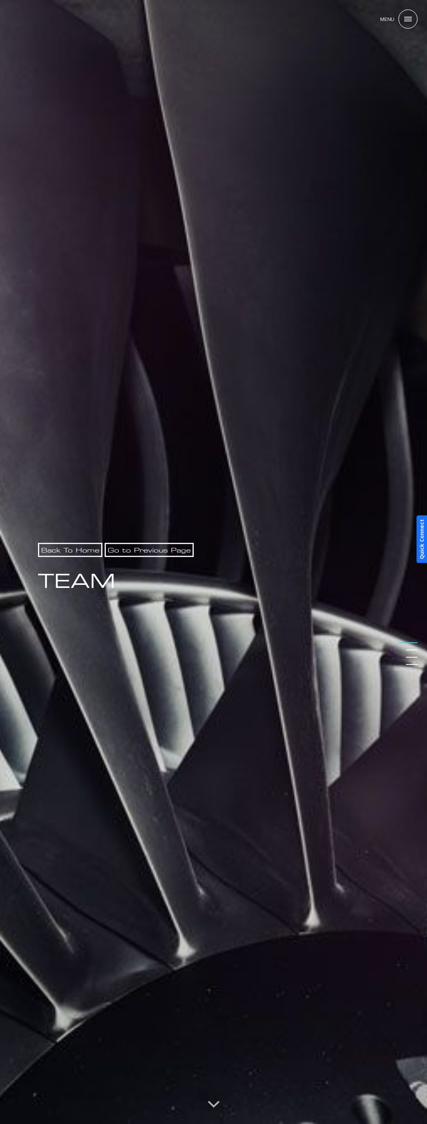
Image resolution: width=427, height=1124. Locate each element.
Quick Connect (421, 539)
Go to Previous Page (149, 550)
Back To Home (70, 550)
